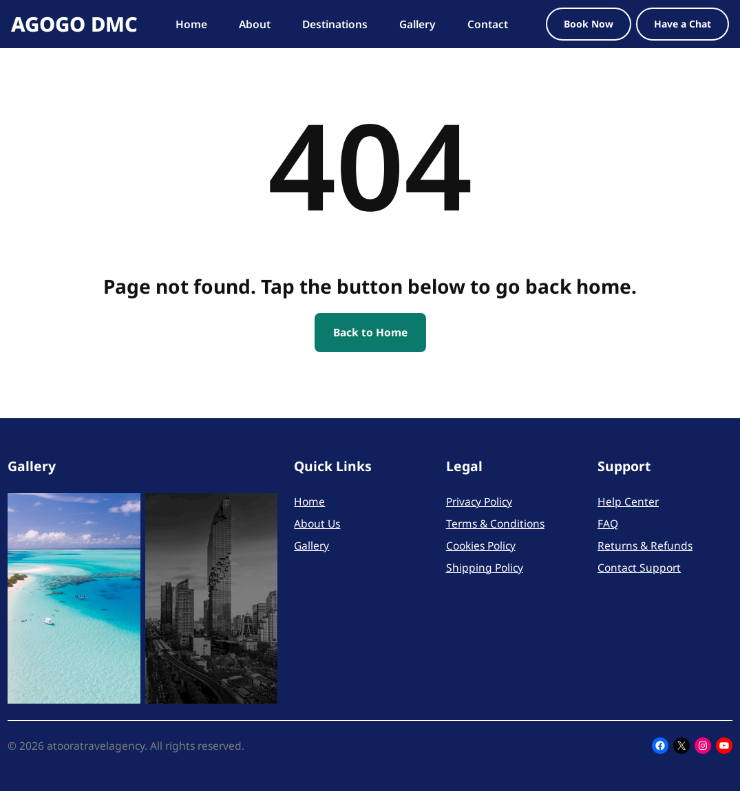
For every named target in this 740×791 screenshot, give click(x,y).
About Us (317, 523)
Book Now (588, 23)
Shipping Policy (484, 567)
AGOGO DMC (74, 24)
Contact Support (639, 567)
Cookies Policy (481, 545)
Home (309, 501)
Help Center (628, 501)
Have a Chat (682, 23)
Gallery (311, 545)
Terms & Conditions (495, 523)
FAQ (608, 523)
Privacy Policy (479, 501)
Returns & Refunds (645, 545)
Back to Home (370, 332)
